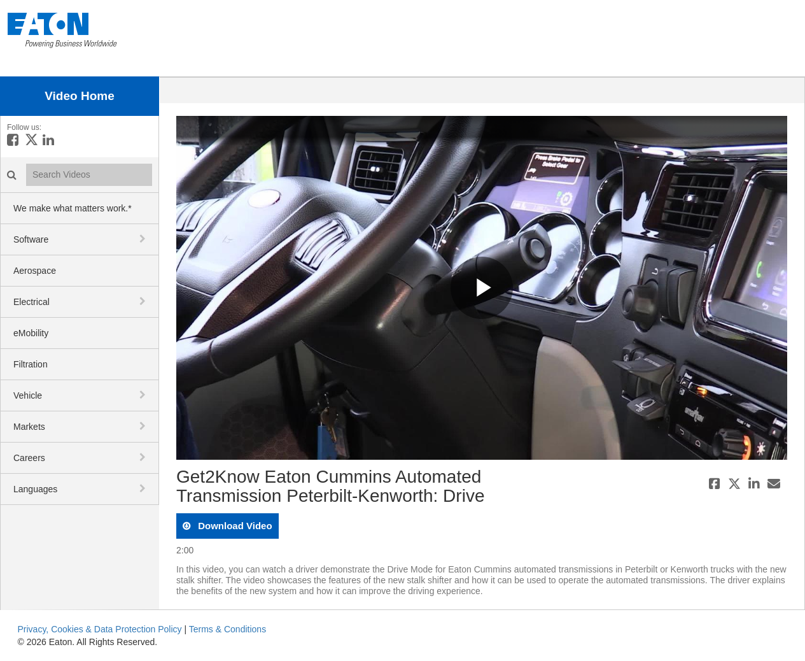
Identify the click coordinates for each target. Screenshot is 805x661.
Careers (29, 458)
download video (233, 525)
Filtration (30, 364)
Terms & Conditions (227, 629)
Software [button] (30, 239)
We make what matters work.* (72, 208)
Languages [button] (35, 489)
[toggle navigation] (143, 239)
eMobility (30, 333)
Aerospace (34, 271)
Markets (29, 427)
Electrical (31, 302)
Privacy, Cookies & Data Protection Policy (100, 629)
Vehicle (27, 395)
